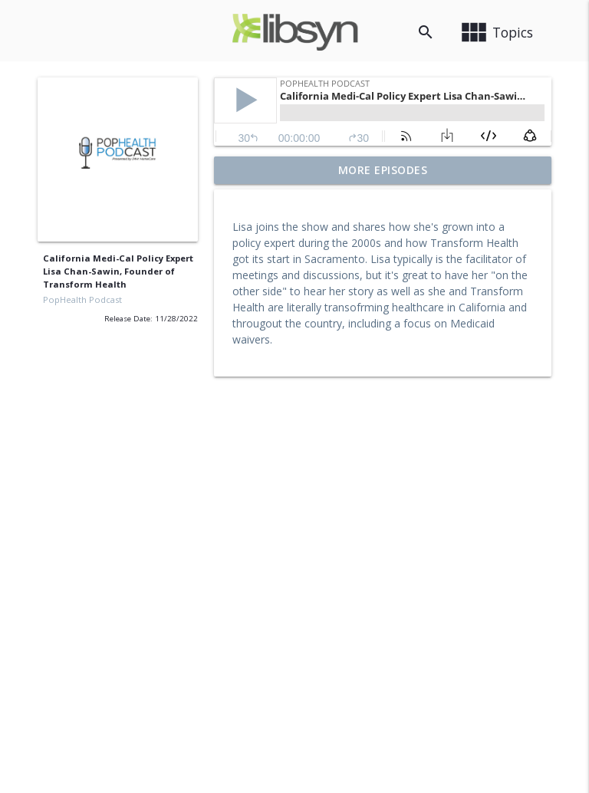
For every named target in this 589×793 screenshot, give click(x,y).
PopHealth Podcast (82, 299)
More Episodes (383, 170)
